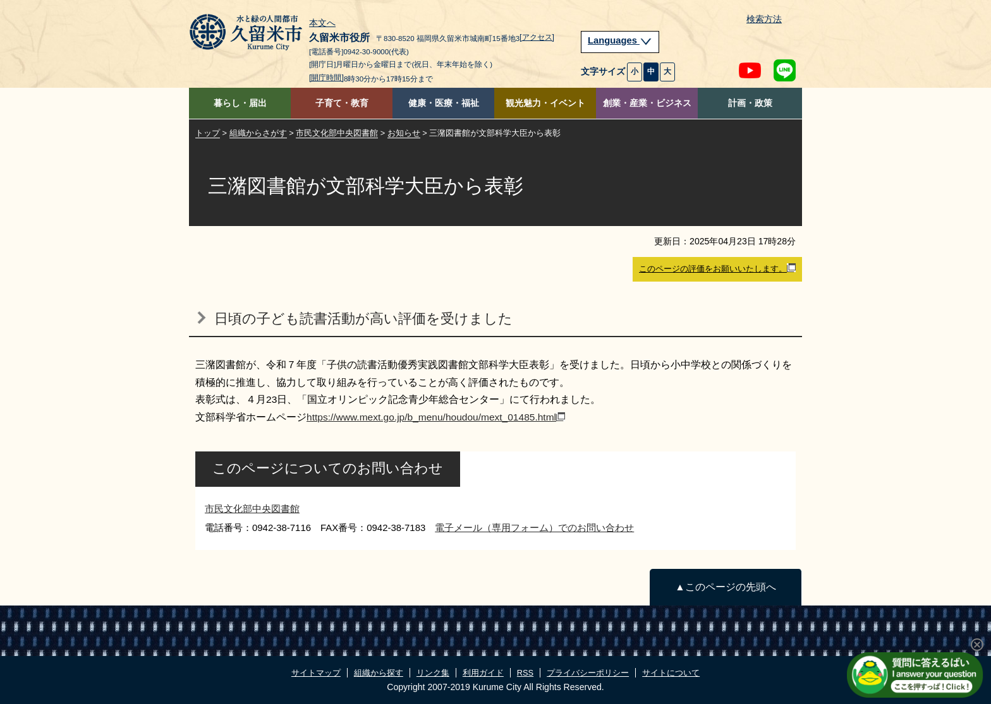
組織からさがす (258, 133)
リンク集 (432, 672)
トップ (207, 133)
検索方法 (764, 19)
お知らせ (403, 133)
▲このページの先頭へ (725, 587)
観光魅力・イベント (545, 103)
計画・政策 (750, 103)
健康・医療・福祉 (443, 103)
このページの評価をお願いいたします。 (717, 268)
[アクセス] (537, 37)
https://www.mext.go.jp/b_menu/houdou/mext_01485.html (436, 417)
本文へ (322, 23)
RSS (525, 672)
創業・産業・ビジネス (647, 103)
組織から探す (378, 672)
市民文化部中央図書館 (337, 133)
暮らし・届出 (240, 103)
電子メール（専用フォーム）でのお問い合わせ (534, 527)
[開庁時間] (326, 77)
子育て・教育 (341, 103)
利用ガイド (483, 672)
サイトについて (671, 672)
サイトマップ (316, 672)
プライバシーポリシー (588, 672)
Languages (620, 40)
